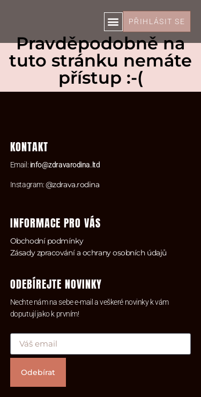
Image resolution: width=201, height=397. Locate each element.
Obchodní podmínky (46, 241)
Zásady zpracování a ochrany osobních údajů (88, 253)
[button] (113, 21)
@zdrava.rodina (73, 184)
